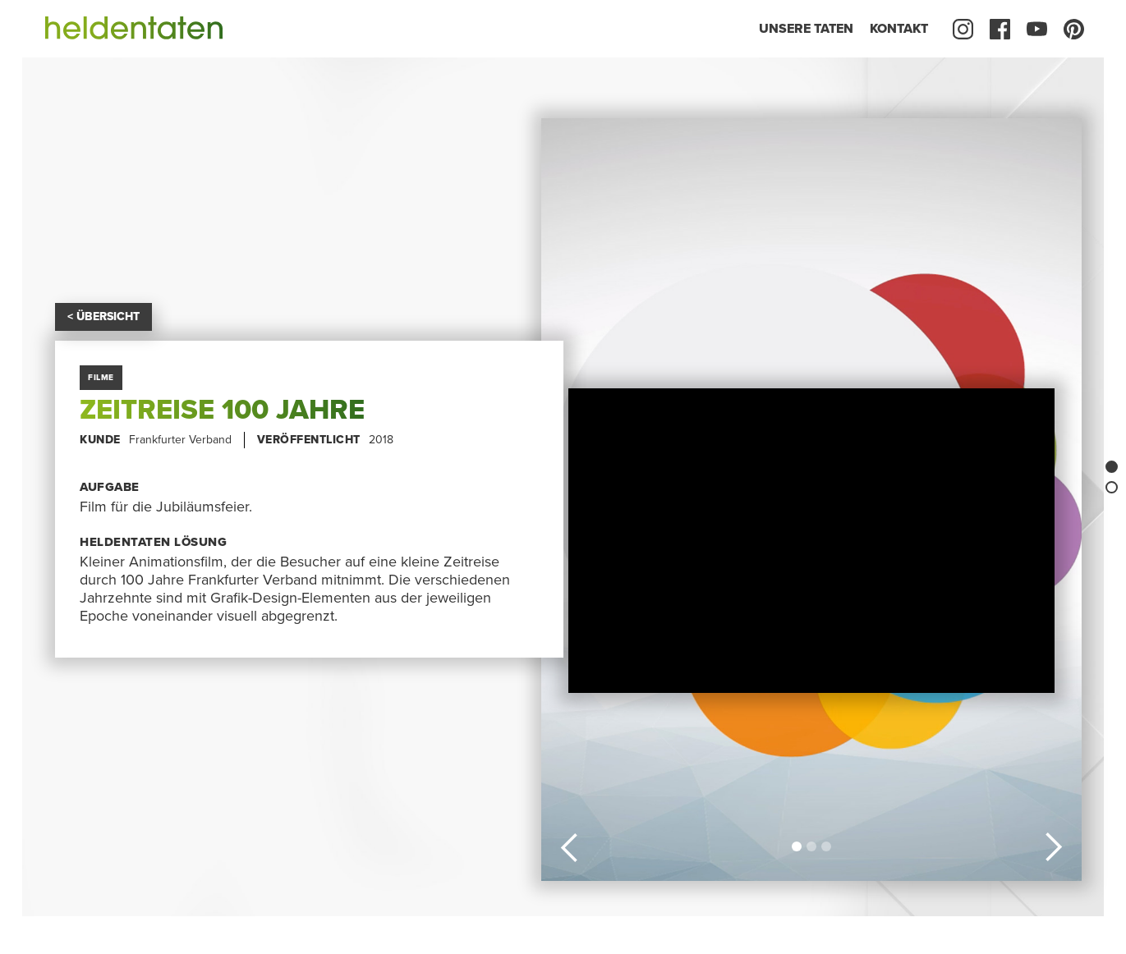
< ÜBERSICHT (103, 316)
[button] (570, 844)
